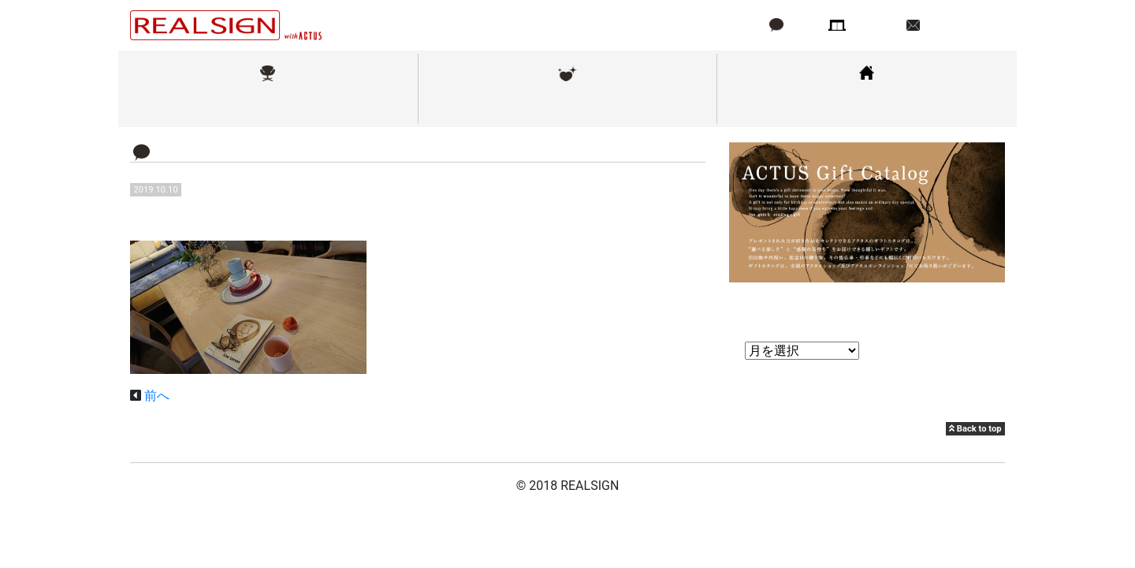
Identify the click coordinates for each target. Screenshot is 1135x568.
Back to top (975, 429)
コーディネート (867, 105)
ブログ (803, 25)
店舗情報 (875, 25)
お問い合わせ (961, 25)
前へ (156, 395)
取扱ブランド (268, 105)
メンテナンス (567, 105)
